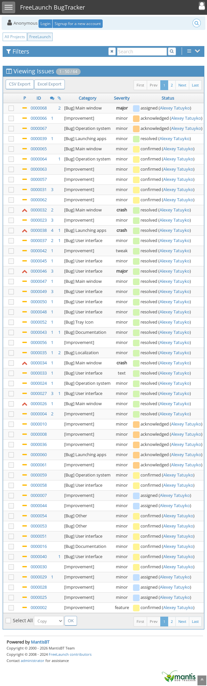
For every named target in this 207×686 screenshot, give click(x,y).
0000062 (39, 200)
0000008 (39, 434)
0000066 (39, 118)
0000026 (39, 403)
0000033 (39, 373)
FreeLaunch (40, 36)
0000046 (39, 271)
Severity (122, 98)
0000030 (39, 567)
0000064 (39, 159)
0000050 (39, 302)
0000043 (39, 332)
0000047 (39, 281)
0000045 (39, 261)
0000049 (39, 291)
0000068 (39, 108)
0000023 (39, 220)
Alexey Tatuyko (175, 108)
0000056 (39, 342)
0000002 (39, 607)
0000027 (39, 393)
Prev (154, 85)
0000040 (39, 556)
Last (195, 85)
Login (45, 23)
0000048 (39, 312)
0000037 (39, 240)
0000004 (39, 414)
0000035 (39, 352)
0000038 (39, 230)
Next (182, 85)
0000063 (39, 169)
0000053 (39, 526)
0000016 (39, 546)
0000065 (39, 149)
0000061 (39, 465)
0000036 (39, 444)
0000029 (39, 577)
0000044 (39, 505)
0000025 (39, 597)
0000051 (39, 536)
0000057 (39, 179)
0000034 (39, 363)
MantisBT (40, 642)
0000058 (39, 485)
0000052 (39, 322)
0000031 (39, 189)
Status (168, 98)
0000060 (39, 454)
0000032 (39, 210)
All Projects (15, 36)
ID (39, 98)
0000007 (39, 495)
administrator (32, 660)
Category (87, 98)
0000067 (39, 128)
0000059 (39, 475)
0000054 (39, 516)
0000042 (39, 251)
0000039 (39, 138)
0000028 (39, 587)
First (140, 85)
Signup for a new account (78, 23)
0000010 (39, 424)
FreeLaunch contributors (70, 654)
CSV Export (20, 84)
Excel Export (50, 84)
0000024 (39, 383)
